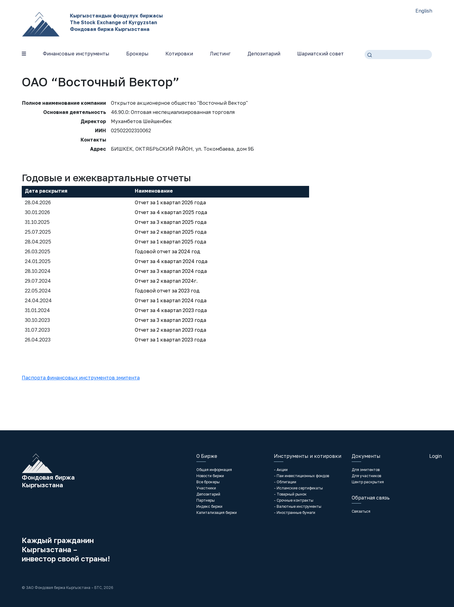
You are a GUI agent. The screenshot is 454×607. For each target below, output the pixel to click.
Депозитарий (264, 54)
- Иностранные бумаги (294, 512)
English (423, 11)
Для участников (366, 475)
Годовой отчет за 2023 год (167, 291)
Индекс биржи (209, 506)
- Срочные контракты (293, 500)
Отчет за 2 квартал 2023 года (170, 330)
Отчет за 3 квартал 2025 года (170, 222)
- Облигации (285, 482)
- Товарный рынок (290, 494)
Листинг (220, 54)
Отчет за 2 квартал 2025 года (170, 232)
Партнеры (205, 500)
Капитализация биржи (216, 512)
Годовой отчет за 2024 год (167, 251)
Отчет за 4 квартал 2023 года (171, 310)
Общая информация (214, 469)
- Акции (281, 469)
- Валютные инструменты (297, 506)
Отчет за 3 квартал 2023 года (170, 320)
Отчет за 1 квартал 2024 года (170, 300)
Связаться (361, 511)
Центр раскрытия (368, 482)
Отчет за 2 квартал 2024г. (166, 281)
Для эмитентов (366, 469)
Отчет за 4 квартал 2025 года (171, 212)
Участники (206, 488)
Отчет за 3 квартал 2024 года (171, 271)
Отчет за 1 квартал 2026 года (170, 202)
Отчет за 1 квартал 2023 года (170, 340)
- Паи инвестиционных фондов (301, 475)
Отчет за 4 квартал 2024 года (171, 261)
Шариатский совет (320, 54)
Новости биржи (210, 475)
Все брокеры (208, 482)
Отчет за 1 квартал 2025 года (170, 242)
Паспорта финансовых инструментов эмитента (81, 378)
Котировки (179, 54)
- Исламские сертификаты (298, 488)
